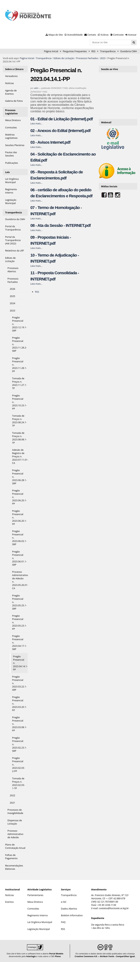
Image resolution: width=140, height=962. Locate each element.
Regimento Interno (37, 915)
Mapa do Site (55, 34)
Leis (7, 172)
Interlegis (31, 956)
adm (36, 88)
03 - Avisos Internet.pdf (50, 142)
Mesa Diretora (35, 901)
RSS (93, 51)
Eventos (9, 901)
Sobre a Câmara (14, 69)
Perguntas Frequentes (75, 51)
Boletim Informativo (72, 915)
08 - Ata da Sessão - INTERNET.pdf (60, 225)
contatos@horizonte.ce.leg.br (114, 908)
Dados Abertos (69, 908)
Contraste (118, 34)
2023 (102, 58)
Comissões (33, 908)
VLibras (105, 34)
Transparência (108, 51)
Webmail (106, 122)
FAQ (63, 922)
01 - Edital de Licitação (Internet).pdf (61, 119)
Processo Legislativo (11, 111)
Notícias (9, 895)
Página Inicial (51, 51)
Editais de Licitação (64, 58)
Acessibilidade (75, 34)
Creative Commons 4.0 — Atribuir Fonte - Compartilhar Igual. (105, 956)
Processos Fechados (87, 58)
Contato (92, 34)
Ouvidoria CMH (128, 51)
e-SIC (64, 901)
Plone (58, 956)
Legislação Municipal (38, 929)
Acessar (132, 34)
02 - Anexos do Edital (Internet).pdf (60, 130)
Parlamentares (35, 895)
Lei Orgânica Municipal (39, 922)
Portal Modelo (56, 953)
